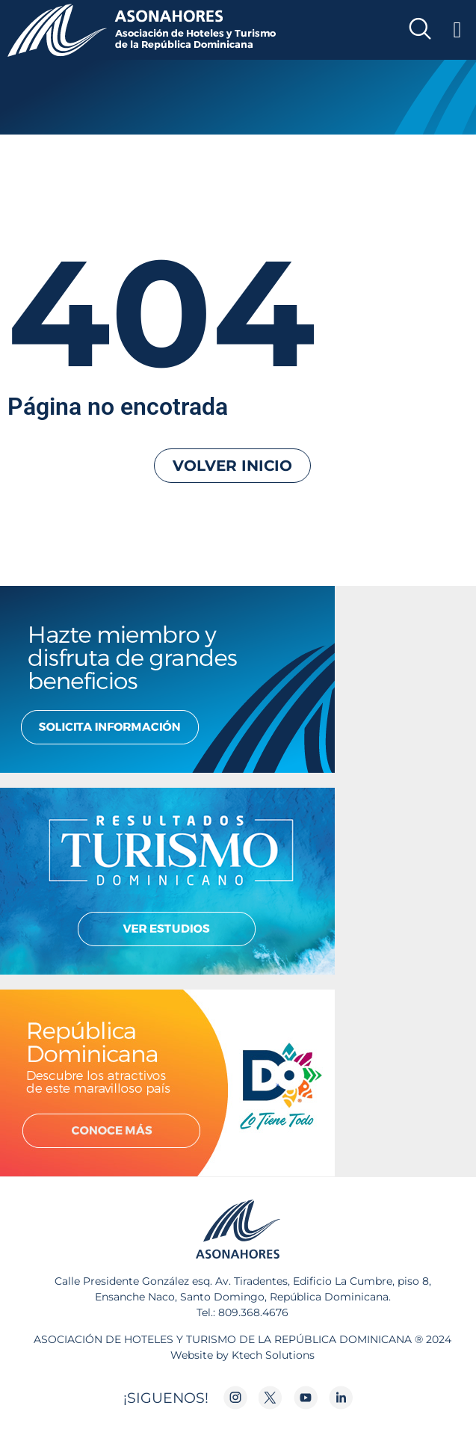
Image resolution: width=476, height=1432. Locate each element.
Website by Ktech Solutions (242, 1355)
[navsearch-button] (420, 30)
